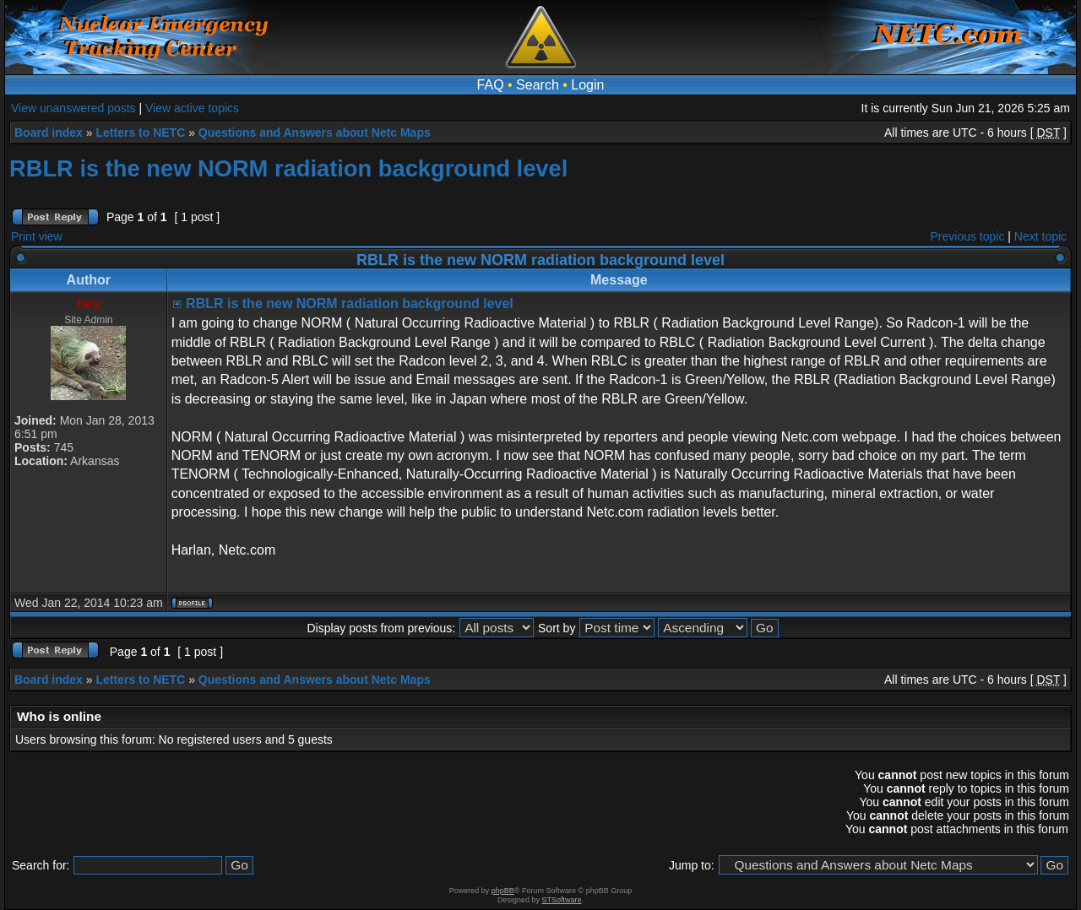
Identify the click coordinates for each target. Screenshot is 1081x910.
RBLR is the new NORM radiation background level (288, 168)
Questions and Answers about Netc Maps (314, 132)
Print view (36, 236)
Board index (48, 132)
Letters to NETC (140, 132)
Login (587, 85)
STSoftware (562, 900)
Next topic (1040, 236)
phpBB (503, 890)
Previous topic (968, 236)
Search (537, 85)
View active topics (192, 108)
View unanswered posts (73, 108)
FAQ (490, 85)
